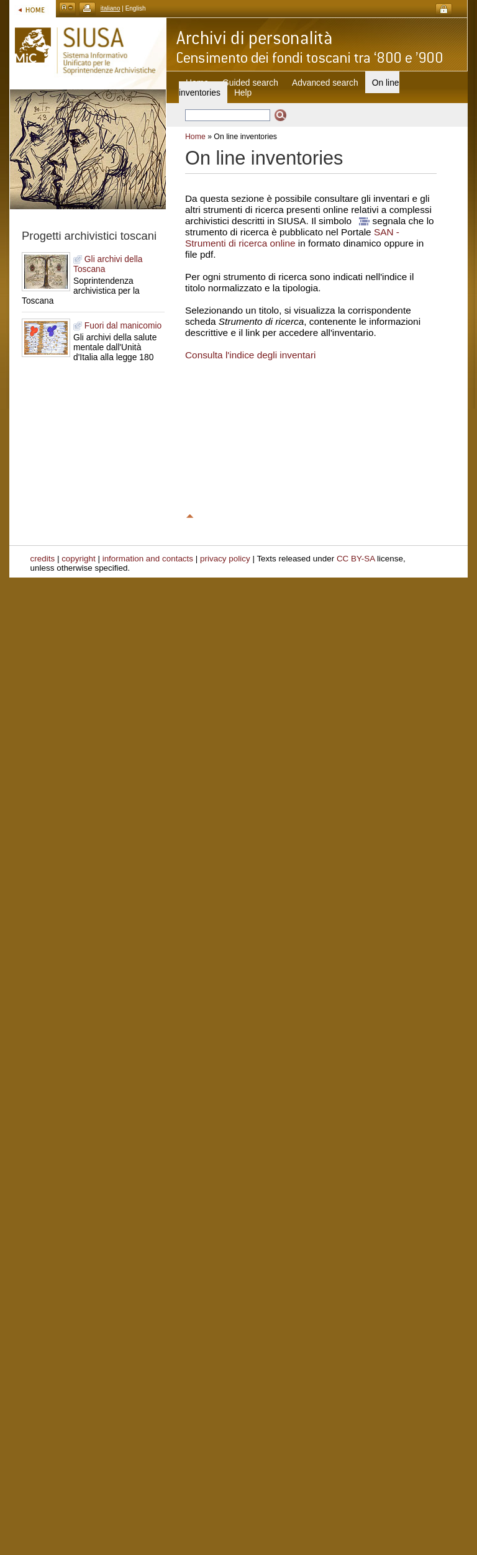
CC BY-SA (356, 558)
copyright (78, 558)
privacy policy (225, 558)
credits (42, 558)
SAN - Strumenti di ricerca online (292, 237)
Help (243, 92)
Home (195, 136)
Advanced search (325, 83)
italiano (110, 8)
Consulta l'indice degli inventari (250, 355)
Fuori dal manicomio (117, 325)
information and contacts (147, 558)
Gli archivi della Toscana (108, 264)
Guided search (250, 83)
